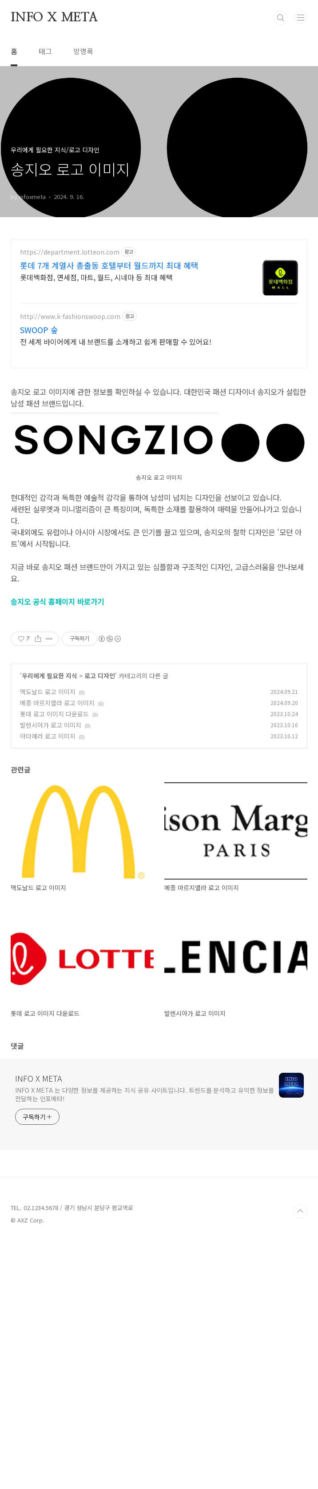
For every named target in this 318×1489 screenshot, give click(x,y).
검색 (280, 17)
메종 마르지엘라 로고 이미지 (57, 951)
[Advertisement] (159, 439)
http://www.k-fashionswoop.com (70, 316)
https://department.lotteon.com (69, 252)
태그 (45, 51)
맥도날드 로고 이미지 (48, 940)
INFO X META (54, 18)
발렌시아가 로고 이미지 (50, 973)
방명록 (83, 51)
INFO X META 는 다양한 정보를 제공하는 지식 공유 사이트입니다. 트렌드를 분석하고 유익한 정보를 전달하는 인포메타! (144, 1343)
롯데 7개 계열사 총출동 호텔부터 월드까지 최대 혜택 (109, 265)
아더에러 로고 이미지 (48, 984)
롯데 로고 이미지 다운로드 (54, 962)
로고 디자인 (99, 924)
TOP (300, 1460)
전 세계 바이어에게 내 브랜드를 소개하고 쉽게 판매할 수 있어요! (115, 341)
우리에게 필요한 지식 (49, 924)
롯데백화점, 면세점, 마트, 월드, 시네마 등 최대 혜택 (96, 277)
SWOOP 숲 (39, 329)
